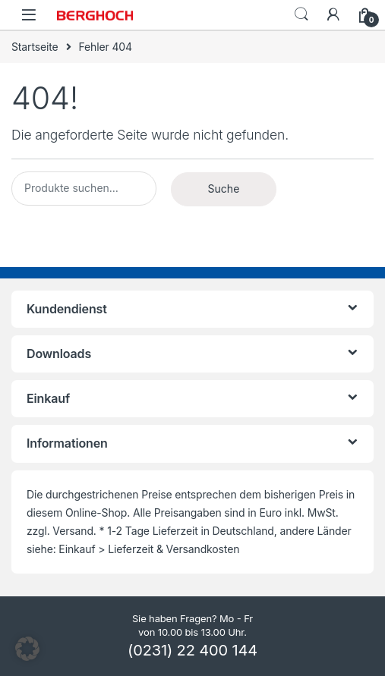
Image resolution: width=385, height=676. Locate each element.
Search (301, 14)
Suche (224, 188)
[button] (27, 648)
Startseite (34, 46)
